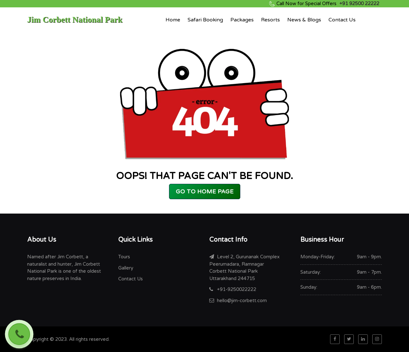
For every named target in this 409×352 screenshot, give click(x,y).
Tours (124, 257)
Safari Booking (205, 20)
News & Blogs (304, 20)
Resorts (270, 20)
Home (173, 20)
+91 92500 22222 (327, 3)
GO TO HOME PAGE (205, 191)
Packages (242, 20)
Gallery (125, 268)
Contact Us (342, 20)
